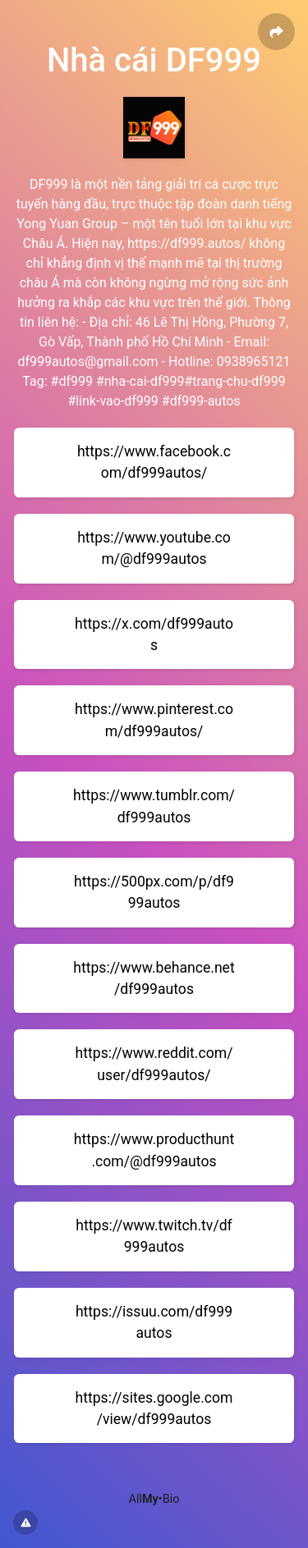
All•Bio (154, 1499)
